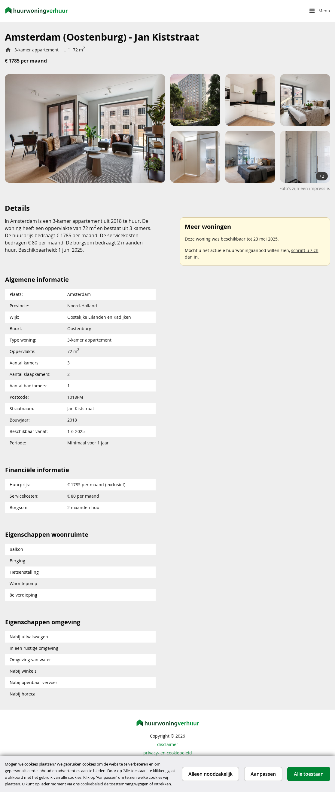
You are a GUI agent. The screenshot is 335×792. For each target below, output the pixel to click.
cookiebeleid (92, 784)
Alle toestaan (309, 774)
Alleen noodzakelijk (210, 774)
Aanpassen (263, 774)
